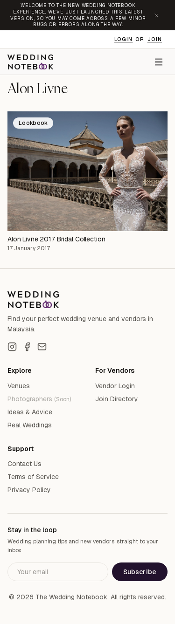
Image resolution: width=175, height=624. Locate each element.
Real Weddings (29, 425)
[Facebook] (27, 346)
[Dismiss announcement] (156, 15)
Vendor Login (115, 386)
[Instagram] (12, 346)
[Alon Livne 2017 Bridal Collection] (87, 171)
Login (123, 39)
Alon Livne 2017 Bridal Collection (56, 239)
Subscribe (139, 572)
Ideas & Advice (29, 412)
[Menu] (159, 62)
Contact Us (24, 463)
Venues (18, 386)
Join (154, 39)
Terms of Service (33, 477)
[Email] (42, 346)
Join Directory (116, 399)
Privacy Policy (29, 490)
